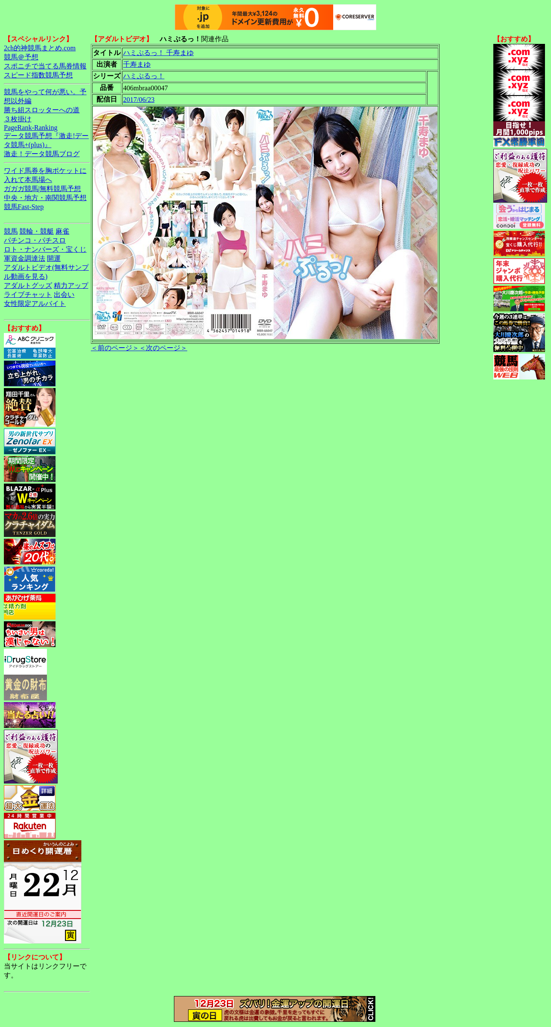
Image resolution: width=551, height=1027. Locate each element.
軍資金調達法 (24, 258)
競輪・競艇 (36, 231)
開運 (54, 258)
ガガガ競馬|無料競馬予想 (42, 188)
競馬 (11, 231)
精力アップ (71, 285)
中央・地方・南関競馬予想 (45, 197)
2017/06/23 (139, 99)
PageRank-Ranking (30, 127)
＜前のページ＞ (115, 348)
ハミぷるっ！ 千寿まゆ (158, 52)
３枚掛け (17, 119)
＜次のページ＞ (163, 348)
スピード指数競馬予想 (38, 75)
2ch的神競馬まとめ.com (40, 48)
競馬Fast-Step (23, 206)
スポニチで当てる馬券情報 (45, 66)
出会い (64, 294)
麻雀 (62, 231)
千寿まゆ (137, 64)
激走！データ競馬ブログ (42, 153)
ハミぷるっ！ (143, 76)
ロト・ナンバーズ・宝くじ (45, 249)
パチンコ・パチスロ (35, 240)
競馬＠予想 (21, 57)
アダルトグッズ (28, 285)
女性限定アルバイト (35, 303)
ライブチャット (28, 294)
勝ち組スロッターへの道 (42, 110)
